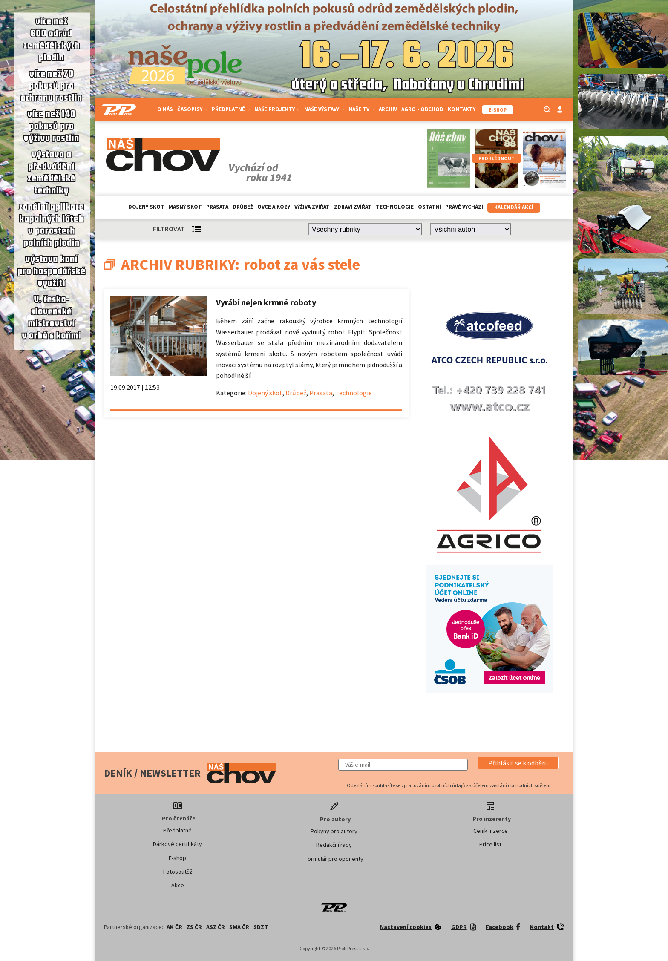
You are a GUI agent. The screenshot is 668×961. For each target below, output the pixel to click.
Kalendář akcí (513, 207)
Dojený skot (146, 206)
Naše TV (361, 109)
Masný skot (185, 206)
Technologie (395, 206)
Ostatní (429, 206)
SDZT (260, 927)
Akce (177, 885)
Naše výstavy (324, 109)
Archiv (388, 109)
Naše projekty (277, 109)
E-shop (177, 858)
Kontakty (461, 109)
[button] (518, 763)
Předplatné (231, 109)
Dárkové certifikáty (177, 844)
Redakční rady (334, 845)
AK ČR (174, 927)
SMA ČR (239, 927)
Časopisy (192, 109)
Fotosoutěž (177, 871)
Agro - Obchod (422, 109)
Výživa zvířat (312, 206)
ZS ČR (194, 927)
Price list (490, 844)
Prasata (217, 206)
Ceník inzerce (490, 830)
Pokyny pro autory (334, 831)
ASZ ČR (215, 927)
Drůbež (243, 206)
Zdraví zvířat (352, 206)
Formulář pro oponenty (334, 859)
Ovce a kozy (273, 206)
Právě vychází (464, 206)
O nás (165, 109)
